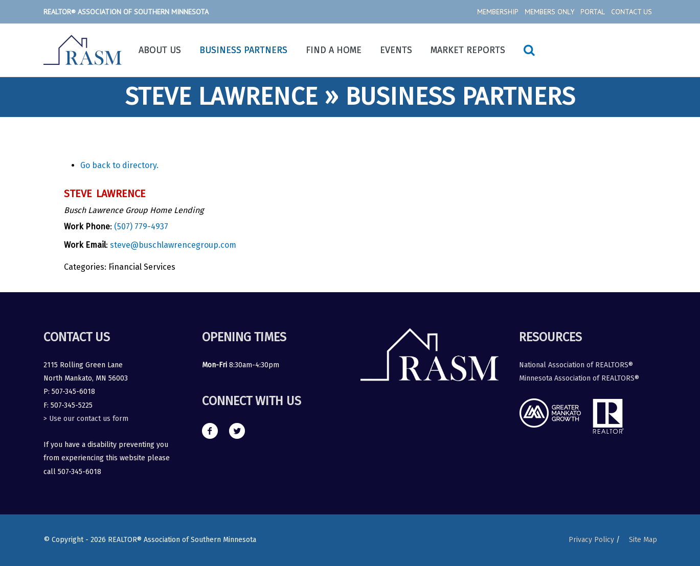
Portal (592, 11)
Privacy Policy (591, 539)
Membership (497, 11)
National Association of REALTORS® (576, 365)
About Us (160, 50)
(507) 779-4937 (141, 226)
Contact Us (631, 11)
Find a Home (334, 50)
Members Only (549, 11)
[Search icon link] (529, 50)
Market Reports (468, 50)
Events (396, 50)
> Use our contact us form (85, 418)
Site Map (643, 539)
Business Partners (243, 50)
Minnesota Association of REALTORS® (579, 378)
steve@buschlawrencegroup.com (173, 245)
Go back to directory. (119, 165)
